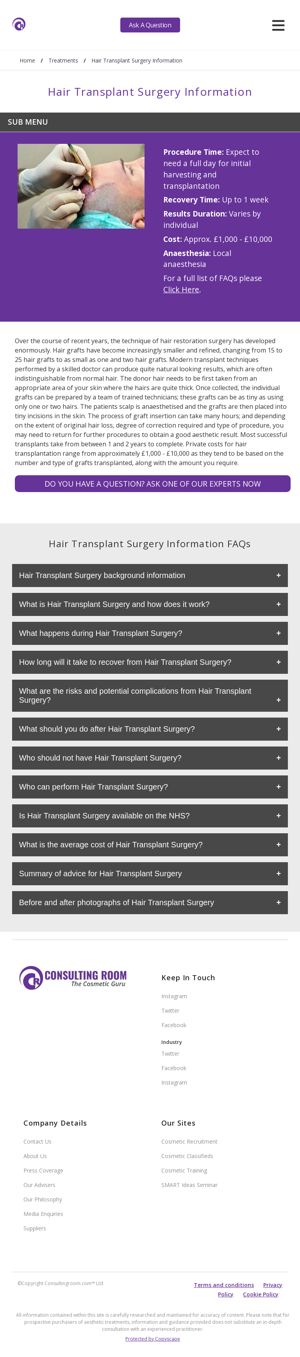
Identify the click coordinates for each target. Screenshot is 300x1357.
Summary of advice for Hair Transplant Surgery (100, 873)
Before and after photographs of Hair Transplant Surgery (116, 902)
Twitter (170, 1010)
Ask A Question (150, 25)
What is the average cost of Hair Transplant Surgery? (111, 844)
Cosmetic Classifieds (187, 1156)
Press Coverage (43, 1170)
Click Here (181, 289)
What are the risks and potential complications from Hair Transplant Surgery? (135, 695)
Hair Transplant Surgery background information (102, 575)
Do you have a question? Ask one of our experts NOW (153, 483)
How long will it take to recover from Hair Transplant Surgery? (125, 662)
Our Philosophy (42, 1199)
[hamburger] (278, 25)
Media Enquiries (43, 1213)
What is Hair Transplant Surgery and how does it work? (114, 604)
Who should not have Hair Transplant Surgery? (100, 758)
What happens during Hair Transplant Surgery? (100, 633)
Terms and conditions (224, 1285)
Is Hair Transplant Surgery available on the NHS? (104, 815)
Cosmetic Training (184, 1170)
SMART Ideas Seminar (189, 1185)
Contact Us (37, 1141)
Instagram (174, 996)
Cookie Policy (261, 1294)
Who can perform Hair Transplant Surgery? (93, 786)
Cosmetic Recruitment (189, 1141)
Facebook (173, 1025)
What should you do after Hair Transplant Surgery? (107, 729)
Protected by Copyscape (152, 1339)
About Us (35, 1156)
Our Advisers (39, 1185)
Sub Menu (28, 121)
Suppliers (34, 1228)
